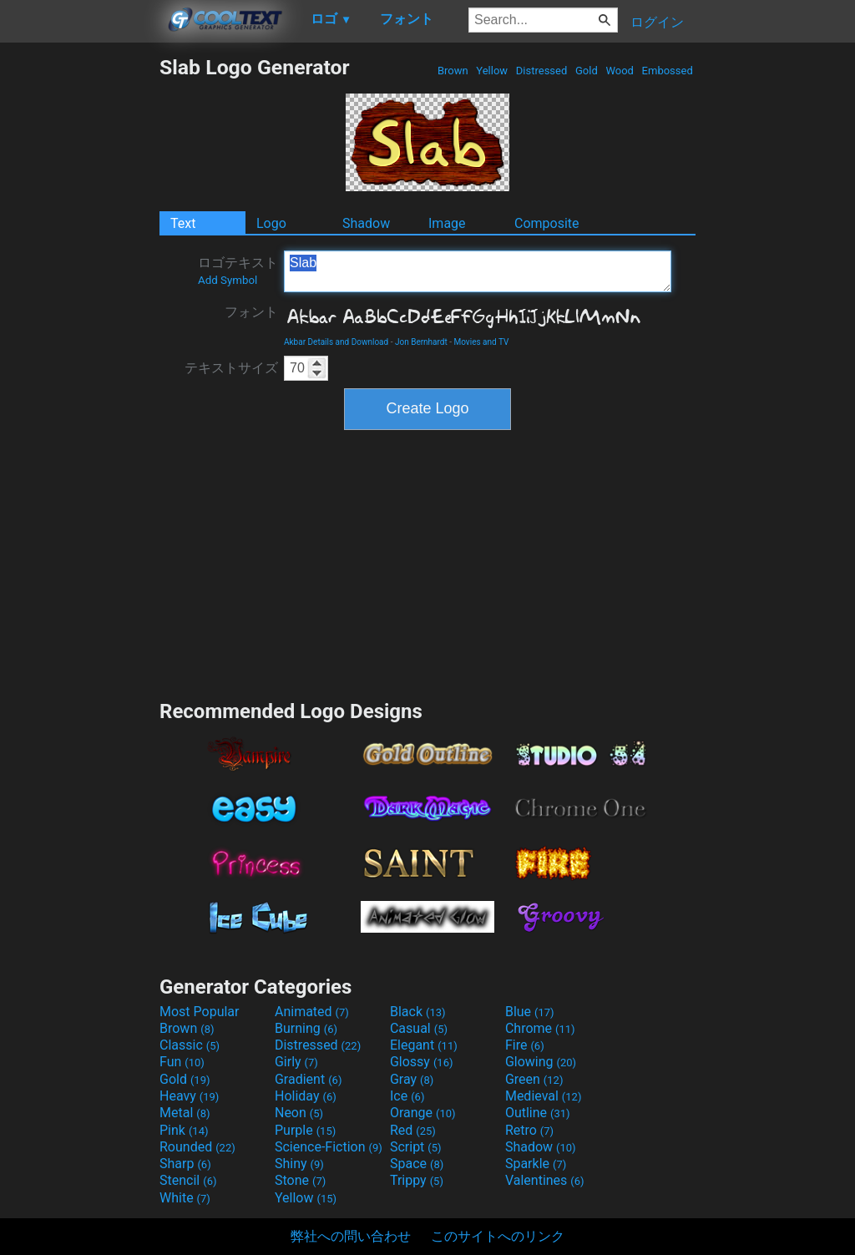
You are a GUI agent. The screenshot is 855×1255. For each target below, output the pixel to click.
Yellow (491, 70)
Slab (477, 271)
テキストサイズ (231, 368)
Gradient (308, 1079)
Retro (529, 1130)
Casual (419, 1028)
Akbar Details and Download (336, 342)
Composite (546, 223)
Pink (184, 1130)
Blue (529, 1012)
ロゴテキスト (238, 270)
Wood (619, 70)
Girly (296, 1062)
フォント (251, 312)
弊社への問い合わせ (351, 1236)
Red (413, 1130)
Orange (423, 1113)
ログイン (657, 22)
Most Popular (199, 1012)
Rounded (197, 1147)
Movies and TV (481, 342)
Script (416, 1147)
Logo (271, 223)
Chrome (540, 1028)
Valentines (544, 1180)
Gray (411, 1079)
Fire (524, 1045)
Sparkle (535, 1164)
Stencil (187, 1180)
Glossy (421, 1062)
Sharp (185, 1164)
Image (447, 223)
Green (534, 1079)
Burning (306, 1028)
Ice (407, 1096)
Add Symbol (227, 280)
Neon (299, 1113)
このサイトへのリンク (497, 1236)
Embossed (667, 70)
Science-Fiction (328, 1147)
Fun (182, 1062)
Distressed (542, 70)
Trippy (416, 1180)
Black (418, 1012)
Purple (305, 1130)
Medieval (543, 1096)
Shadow (366, 223)
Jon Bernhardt (421, 342)
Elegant (424, 1045)
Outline (537, 1113)
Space (416, 1164)
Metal (184, 1113)
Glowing (540, 1062)
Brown (453, 70)
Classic (189, 1045)
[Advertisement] (79, 305)
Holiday (305, 1096)
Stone (300, 1180)
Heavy (189, 1096)
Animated (312, 1012)
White (184, 1198)
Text (182, 223)
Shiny (299, 1164)
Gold (586, 70)
